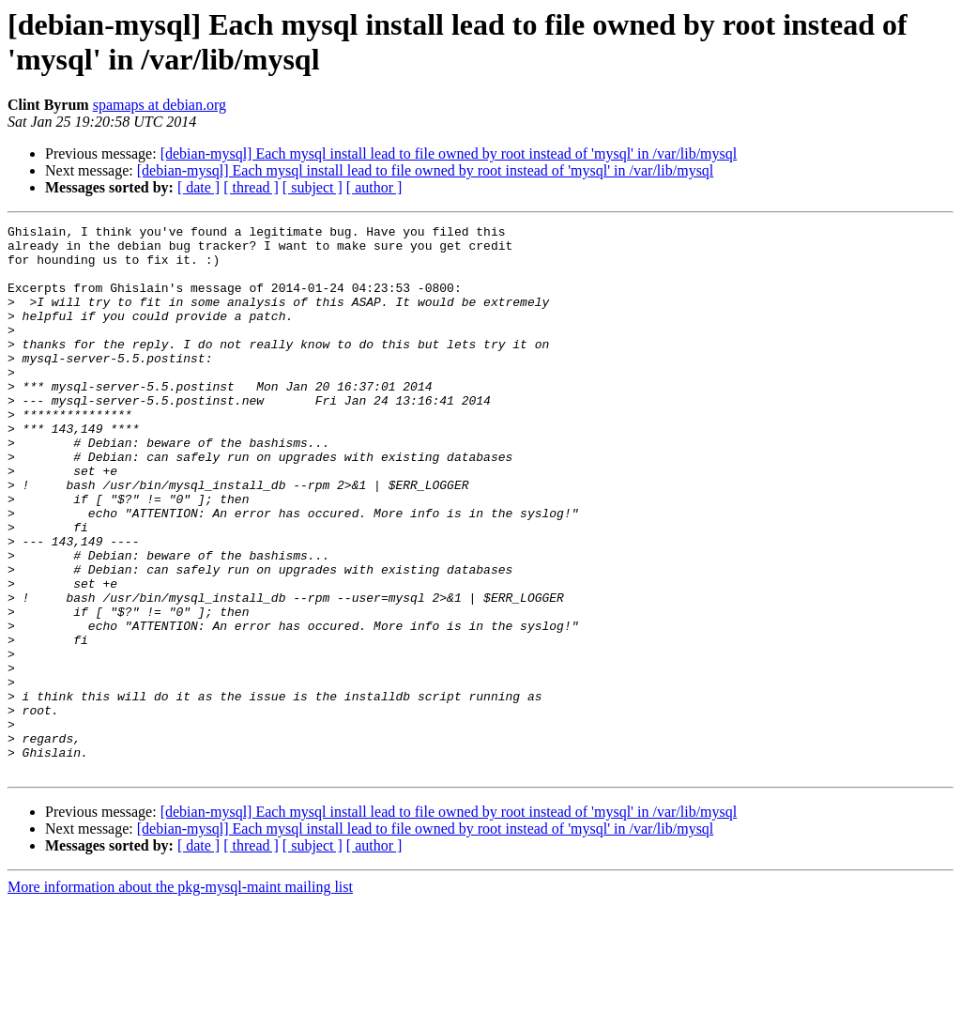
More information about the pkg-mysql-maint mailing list (180, 997)
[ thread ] (251, 187)
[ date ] (198, 187)
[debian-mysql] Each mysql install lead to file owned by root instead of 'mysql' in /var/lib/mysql (449, 153)
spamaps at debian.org (159, 105)
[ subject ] (312, 187)
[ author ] (374, 187)
